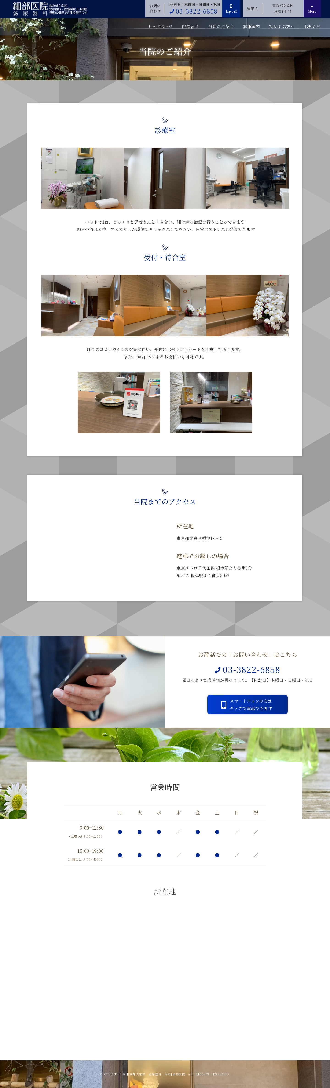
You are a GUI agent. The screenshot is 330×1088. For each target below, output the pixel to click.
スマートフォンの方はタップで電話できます (246, 704)
